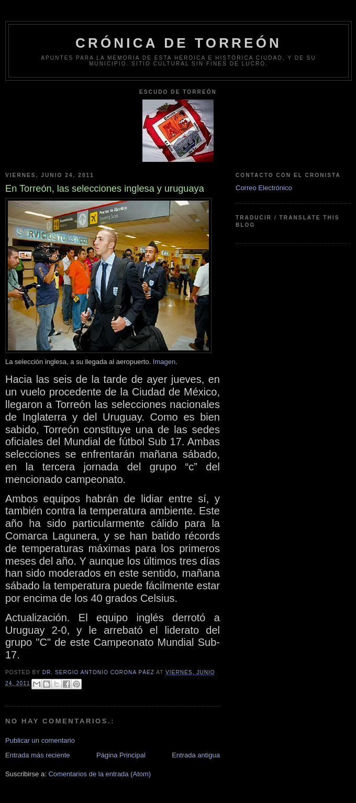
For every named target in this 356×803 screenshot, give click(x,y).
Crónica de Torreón (178, 43)
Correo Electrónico (264, 188)
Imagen (164, 362)
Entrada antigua (196, 755)
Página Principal (121, 755)
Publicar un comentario (40, 740)
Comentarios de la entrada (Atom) (99, 774)
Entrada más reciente (37, 755)
